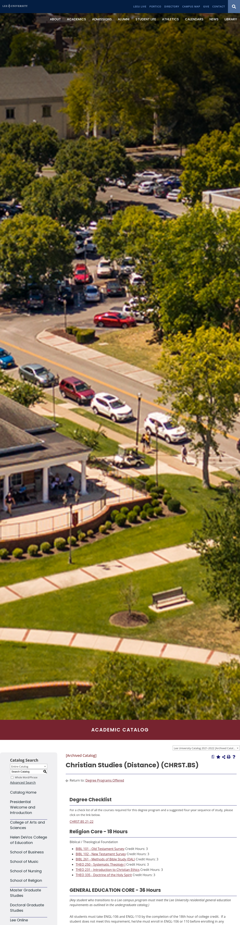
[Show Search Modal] (234, 6)
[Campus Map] (191, 6)
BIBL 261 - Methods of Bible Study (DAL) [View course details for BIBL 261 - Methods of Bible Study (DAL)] (105, 859)
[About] (55, 19)
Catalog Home (23, 792)
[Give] (206, 6)
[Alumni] (123, 19)
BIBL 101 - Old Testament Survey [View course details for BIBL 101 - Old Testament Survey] (100, 849)
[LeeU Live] (139, 6)
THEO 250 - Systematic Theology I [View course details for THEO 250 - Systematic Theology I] (100, 864)
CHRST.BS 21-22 (81, 821)
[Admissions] (102, 19)
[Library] (231, 19)
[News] (214, 19)
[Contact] (218, 6)
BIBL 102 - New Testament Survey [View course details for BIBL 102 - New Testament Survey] (101, 854)
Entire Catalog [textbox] (19, 766)
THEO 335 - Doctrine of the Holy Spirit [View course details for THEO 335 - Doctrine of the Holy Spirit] (104, 875)
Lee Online (19, 920)
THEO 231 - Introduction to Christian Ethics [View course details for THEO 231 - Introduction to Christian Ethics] (107, 869)
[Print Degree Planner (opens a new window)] (213, 757)
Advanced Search (23, 782)
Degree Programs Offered (104, 780)
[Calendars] (194, 19)
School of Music (24, 861)
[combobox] (206, 748)
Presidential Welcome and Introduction (22, 807)
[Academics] (76, 19)
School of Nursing (26, 870)
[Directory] (171, 6)
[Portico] (155, 6)
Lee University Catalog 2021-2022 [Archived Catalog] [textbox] (205, 748)
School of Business (27, 852)
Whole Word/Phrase (26, 777)
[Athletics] (170, 19)
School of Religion (26, 880)
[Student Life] (145, 19)
